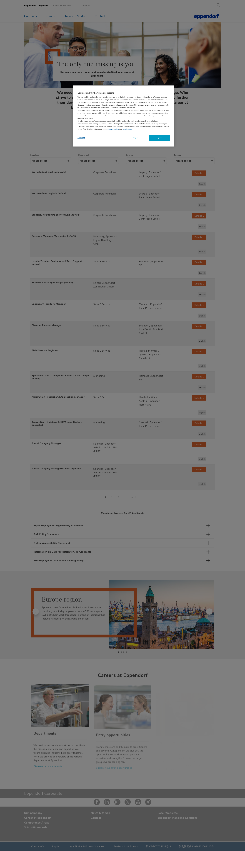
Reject (135, 138)
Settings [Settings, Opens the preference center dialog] (81, 137)
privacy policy (113, 129)
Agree (159, 138)
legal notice (127, 129)
